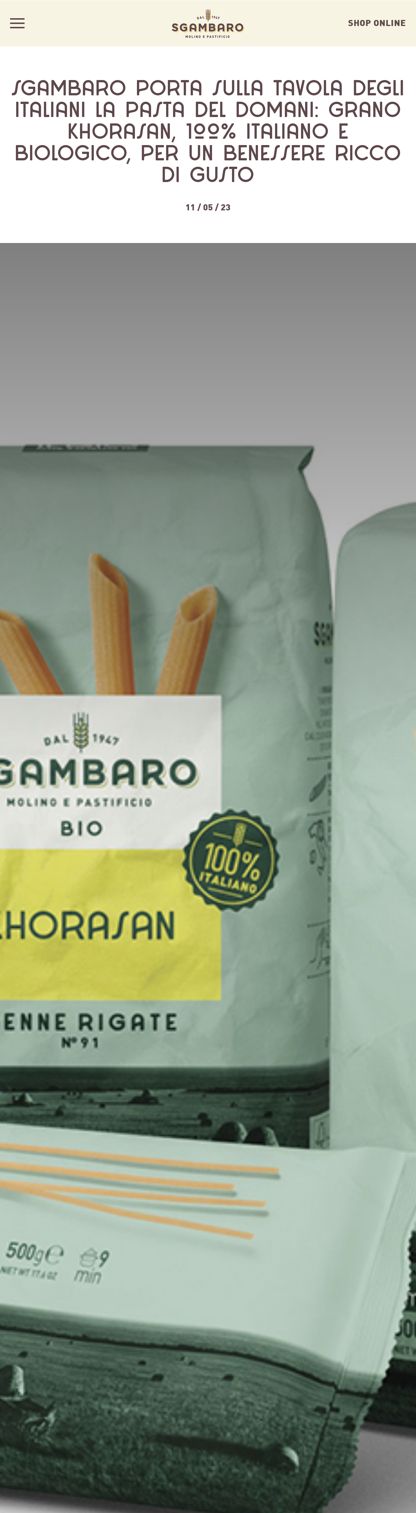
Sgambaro (208, 23)
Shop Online (377, 22)
